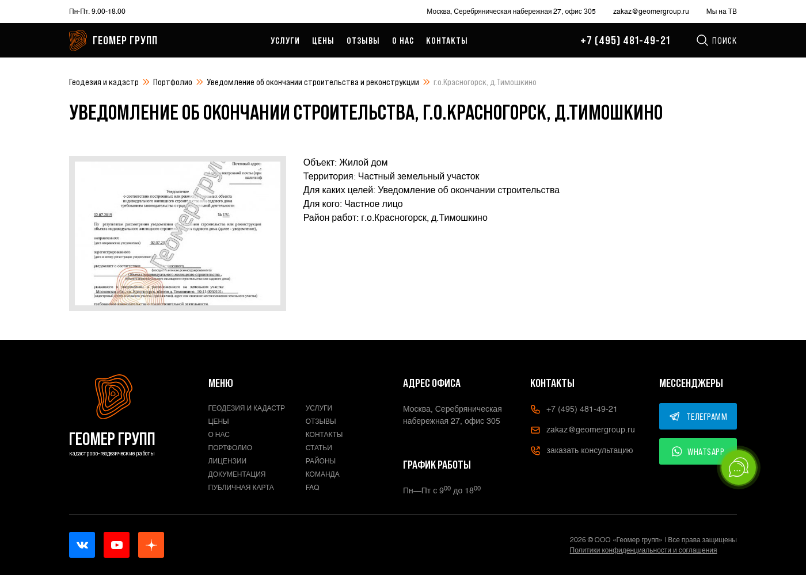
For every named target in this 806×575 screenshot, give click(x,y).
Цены (323, 40)
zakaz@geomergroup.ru (651, 11)
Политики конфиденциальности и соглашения (643, 550)
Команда (323, 474)
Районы (321, 461)
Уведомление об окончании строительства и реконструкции (313, 81)
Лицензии (227, 461)
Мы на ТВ (721, 11)
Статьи (319, 448)
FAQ (313, 488)
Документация (237, 474)
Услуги (285, 40)
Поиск (716, 40)
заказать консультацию (581, 451)
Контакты (447, 40)
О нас (403, 40)
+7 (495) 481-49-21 (625, 40)
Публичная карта (241, 488)
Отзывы (363, 40)
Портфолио (172, 81)
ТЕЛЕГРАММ (698, 416)
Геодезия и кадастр (104, 81)
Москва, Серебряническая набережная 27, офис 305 (511, 11)
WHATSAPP (698, 451)
